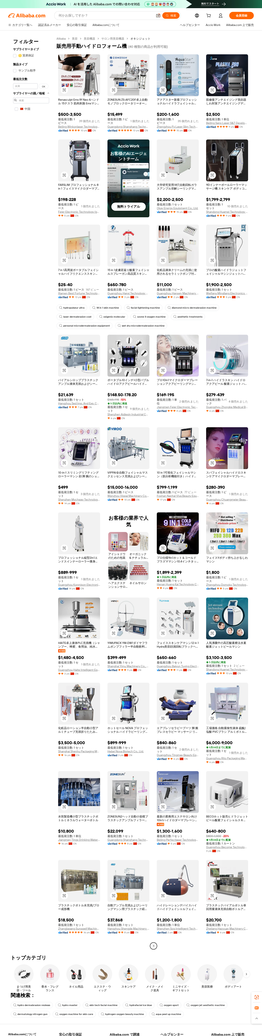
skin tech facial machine (101, 1005)
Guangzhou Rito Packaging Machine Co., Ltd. (227, 758)
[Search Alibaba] (105, 15)
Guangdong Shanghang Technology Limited (128, 126)
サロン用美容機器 (112, 38)
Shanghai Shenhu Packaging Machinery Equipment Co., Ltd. (79, 751)
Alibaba (61, 38)
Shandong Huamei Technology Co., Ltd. (227, 211)
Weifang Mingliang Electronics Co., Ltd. (227, 293)
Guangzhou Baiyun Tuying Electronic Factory (178, 666)
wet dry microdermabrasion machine (141, 325)
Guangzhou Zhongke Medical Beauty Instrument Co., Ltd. (227, 407)
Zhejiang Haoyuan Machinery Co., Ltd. (227, 928)
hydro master (68, 1005)
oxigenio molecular (112, 316)
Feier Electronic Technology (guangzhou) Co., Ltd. (79, 211)
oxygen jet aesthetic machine (205, 1005)
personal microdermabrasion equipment (84, 325)
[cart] (209, 16)
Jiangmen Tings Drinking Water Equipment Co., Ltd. (79, 839)
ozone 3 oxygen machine (149, 316)
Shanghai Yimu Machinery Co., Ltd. (128, 666)
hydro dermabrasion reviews (31, 1005)
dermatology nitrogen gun (30, 1014)
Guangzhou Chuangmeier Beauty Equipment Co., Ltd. (227, 499)
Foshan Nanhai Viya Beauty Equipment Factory (178, 495)
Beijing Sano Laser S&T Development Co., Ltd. (227, 123)
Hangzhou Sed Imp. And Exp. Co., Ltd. (79, 403)
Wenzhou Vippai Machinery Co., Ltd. (128, 495)
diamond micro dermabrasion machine (192, 307)
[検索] (171, 15)
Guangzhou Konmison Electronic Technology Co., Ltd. (79, 584)
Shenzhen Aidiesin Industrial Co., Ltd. (128, 414)
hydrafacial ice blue (138, 1005)
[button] (158, 15)
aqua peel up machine (166, 1014)
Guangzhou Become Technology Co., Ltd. (227, 847)
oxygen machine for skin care (74, 1014)
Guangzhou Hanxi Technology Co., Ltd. (128, 293)
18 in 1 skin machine (105, 307)
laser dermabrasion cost (75, 316)
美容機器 (89, 38)
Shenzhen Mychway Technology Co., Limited (79, 499)
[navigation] (31, 492)
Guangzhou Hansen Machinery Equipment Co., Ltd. (178, 293)
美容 (75, 38)
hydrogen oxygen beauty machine (122, 1014)
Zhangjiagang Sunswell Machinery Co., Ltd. (79, 928)
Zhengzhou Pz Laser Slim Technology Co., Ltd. (178, 126)
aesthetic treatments (187, 316)
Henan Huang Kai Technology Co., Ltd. (178, 584)
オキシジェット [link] (140, 38)
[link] (256, 997)
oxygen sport (169, 1005)
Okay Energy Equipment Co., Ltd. (177, 208)
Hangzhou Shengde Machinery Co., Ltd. (128, 928)
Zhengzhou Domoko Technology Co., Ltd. (227, 584)
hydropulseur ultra (72, 307)
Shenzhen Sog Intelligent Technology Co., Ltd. (178, 928)
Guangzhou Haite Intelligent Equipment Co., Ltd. (79, 669)
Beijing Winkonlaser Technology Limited (79, 126)
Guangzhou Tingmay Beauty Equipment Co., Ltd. (178, 755)
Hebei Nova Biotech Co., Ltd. (125, 751)
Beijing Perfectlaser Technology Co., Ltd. (178, 839)
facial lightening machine (143, 307)
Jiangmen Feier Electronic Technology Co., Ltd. (178, 407)
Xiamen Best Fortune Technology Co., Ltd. (79, 293)
